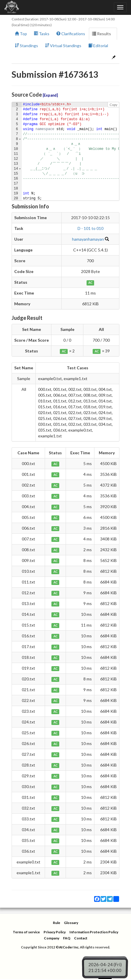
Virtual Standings (63, 45)
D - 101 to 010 (90, 228)
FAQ (66, 938)
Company (51, 938)
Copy (113, 104)
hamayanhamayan (88, 239)
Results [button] (103, 33)
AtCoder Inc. (69, 947)
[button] (19, 139)
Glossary (71, 923)
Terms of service (26, 932)
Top (21, 33)
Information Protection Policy (93, 932)
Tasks (41, 33)
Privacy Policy (55, 932)
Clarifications (70, 33)
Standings (26, 45)
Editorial (98, 45)
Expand (50, 95)
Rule (56, 923)
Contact (80, 938)
